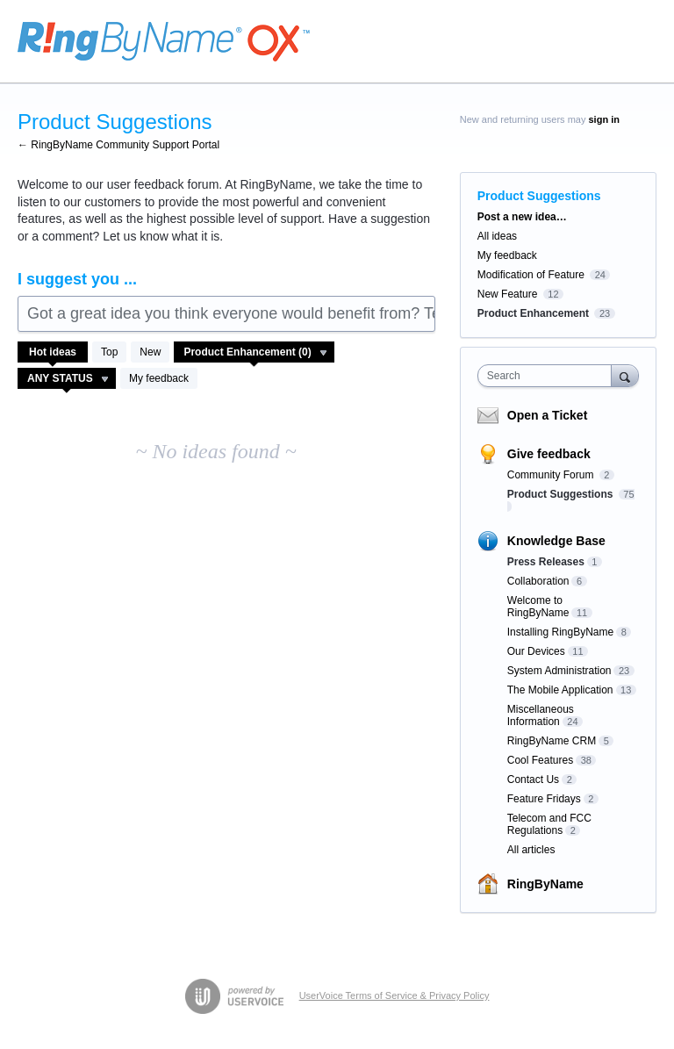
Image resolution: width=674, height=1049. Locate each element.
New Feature (507, 294)
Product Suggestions (561, 494)
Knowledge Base (556, 541)
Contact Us (533, 779)
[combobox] (548, 376)
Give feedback (549, 454)
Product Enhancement (533, 313)
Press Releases (545, 562)
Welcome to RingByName (538, 606)
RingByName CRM (551, 741)
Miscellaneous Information (540, 715)
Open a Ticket (547, 415)
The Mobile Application (560, 690)
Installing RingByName (560, 632)
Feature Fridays (544, 799)
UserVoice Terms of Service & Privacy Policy (394, 995)
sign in (604, 119)
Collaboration (538, 581)
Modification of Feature (530, 275)
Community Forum (552, 475)
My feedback (159, 378)
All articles (531, 850)
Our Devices (536, 651)
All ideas (497, 236)
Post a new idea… (522, 217)
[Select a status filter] (67, 379)
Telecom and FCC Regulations (549, 824)
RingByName (545, 884)
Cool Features (540, 760)
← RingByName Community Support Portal (118, 145)
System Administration (559, 671)
